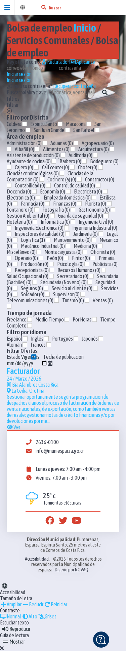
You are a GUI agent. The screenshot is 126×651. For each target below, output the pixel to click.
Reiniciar (55, 604)
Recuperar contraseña (74, 86)
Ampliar (11, 604)
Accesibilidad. (37, 559)
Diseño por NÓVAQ (71, 569)
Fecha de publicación (45, 360)
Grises (47, 616)
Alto (29, 616)
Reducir (32, 604)
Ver (13, 427)
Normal (10, 616)
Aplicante (82, 62)
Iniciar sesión (19, 74)
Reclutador (55, 62)
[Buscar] (43, 7)
